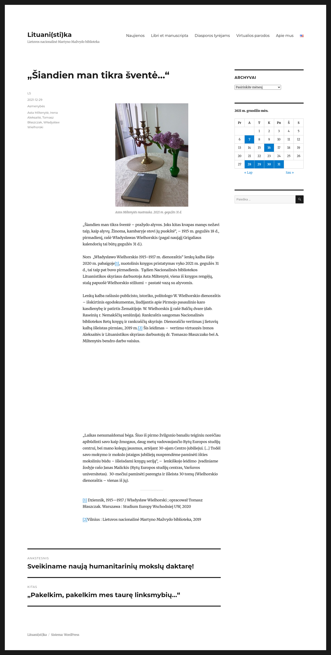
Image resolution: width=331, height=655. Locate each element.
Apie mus (284, 35)
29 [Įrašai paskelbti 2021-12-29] (259, 164)
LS (29, 93)
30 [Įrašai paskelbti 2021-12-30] (269, 164)
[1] (117, 263)
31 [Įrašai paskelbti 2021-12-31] (278, 164)
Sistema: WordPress (65, 635)
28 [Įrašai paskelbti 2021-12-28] (249, 164)
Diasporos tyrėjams (212, 35)
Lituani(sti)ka (49, 35)
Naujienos (135, 35)
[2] (140, 328)
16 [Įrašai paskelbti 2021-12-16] (269, 148)
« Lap (248, 173)
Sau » (290, 173)
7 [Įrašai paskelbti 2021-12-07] (249, 139)
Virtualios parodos (253, 35)
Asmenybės (36, 106)
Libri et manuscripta (169, 35)
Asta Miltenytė (38, 112)
